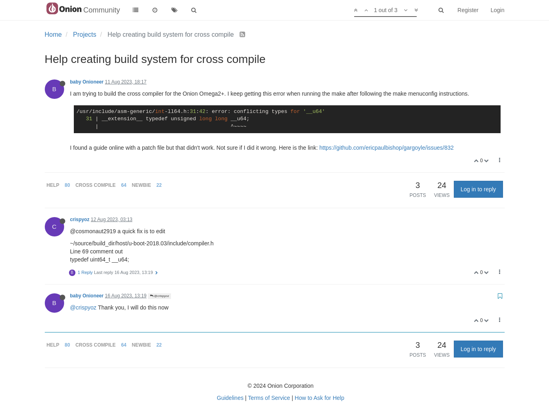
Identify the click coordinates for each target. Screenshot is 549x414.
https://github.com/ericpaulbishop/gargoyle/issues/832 (386, 147)
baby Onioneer (87, 82)
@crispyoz (159, 296)
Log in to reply (478, 189)
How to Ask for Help (319, 398)
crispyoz (80, 219)
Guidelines (230, 398)
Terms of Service (269, 398)
